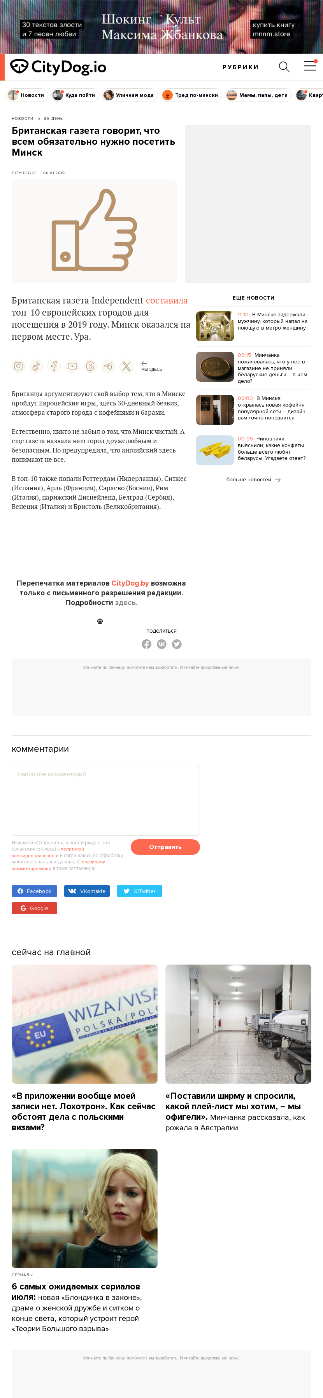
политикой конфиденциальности (48, 851)
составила (167, 300)
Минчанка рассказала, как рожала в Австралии (237, 1110)
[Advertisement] (248, 188)
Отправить (165, 847)
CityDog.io (24, 172)
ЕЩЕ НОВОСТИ (254, 298)
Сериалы (22, 1273)
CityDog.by (130, 583)
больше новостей (253, 479)
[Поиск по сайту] (283, 67)
